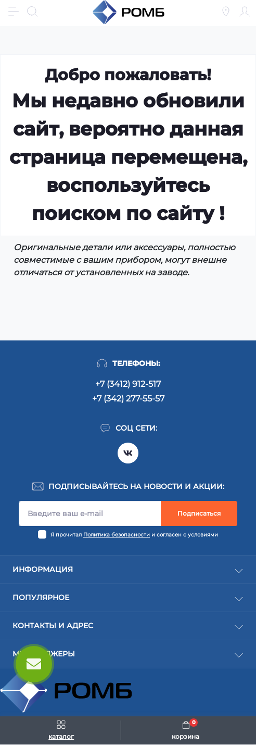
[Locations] (226, 11)
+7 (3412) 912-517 (128, 384)
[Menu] (13, 11)
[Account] (244, 11)
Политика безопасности (116, 534)
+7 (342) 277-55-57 (128, 399)
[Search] (32, 11)
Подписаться (199, 513)
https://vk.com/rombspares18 (128, 453)
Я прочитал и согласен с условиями (134, 534)
